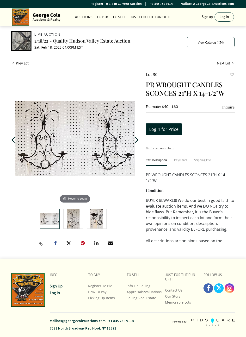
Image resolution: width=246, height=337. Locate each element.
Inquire (228, 107)
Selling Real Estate (141, 298)
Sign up (207, 16)
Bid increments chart (160, 148)
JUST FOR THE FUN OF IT (150, 17)
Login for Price (163, 129)
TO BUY (102, 17)
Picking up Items (101, 298)
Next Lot (225, 63)
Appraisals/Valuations (144, 292)
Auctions (83, 17)
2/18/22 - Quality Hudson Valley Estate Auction (82, 41)
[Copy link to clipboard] (41, 244)
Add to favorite (232, 75)
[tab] (156, 162)
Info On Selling (138, 286)
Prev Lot (20, 63)
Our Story (172, 296)
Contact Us (173, 290)
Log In (224, 16)
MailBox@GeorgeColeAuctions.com (207, 3)
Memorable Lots (178, 302)
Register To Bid (100, 286)
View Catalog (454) (211, 42)
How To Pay (97, 292)
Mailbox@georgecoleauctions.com (77, 321)
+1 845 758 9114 (161, 3)
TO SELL (119, 17)
